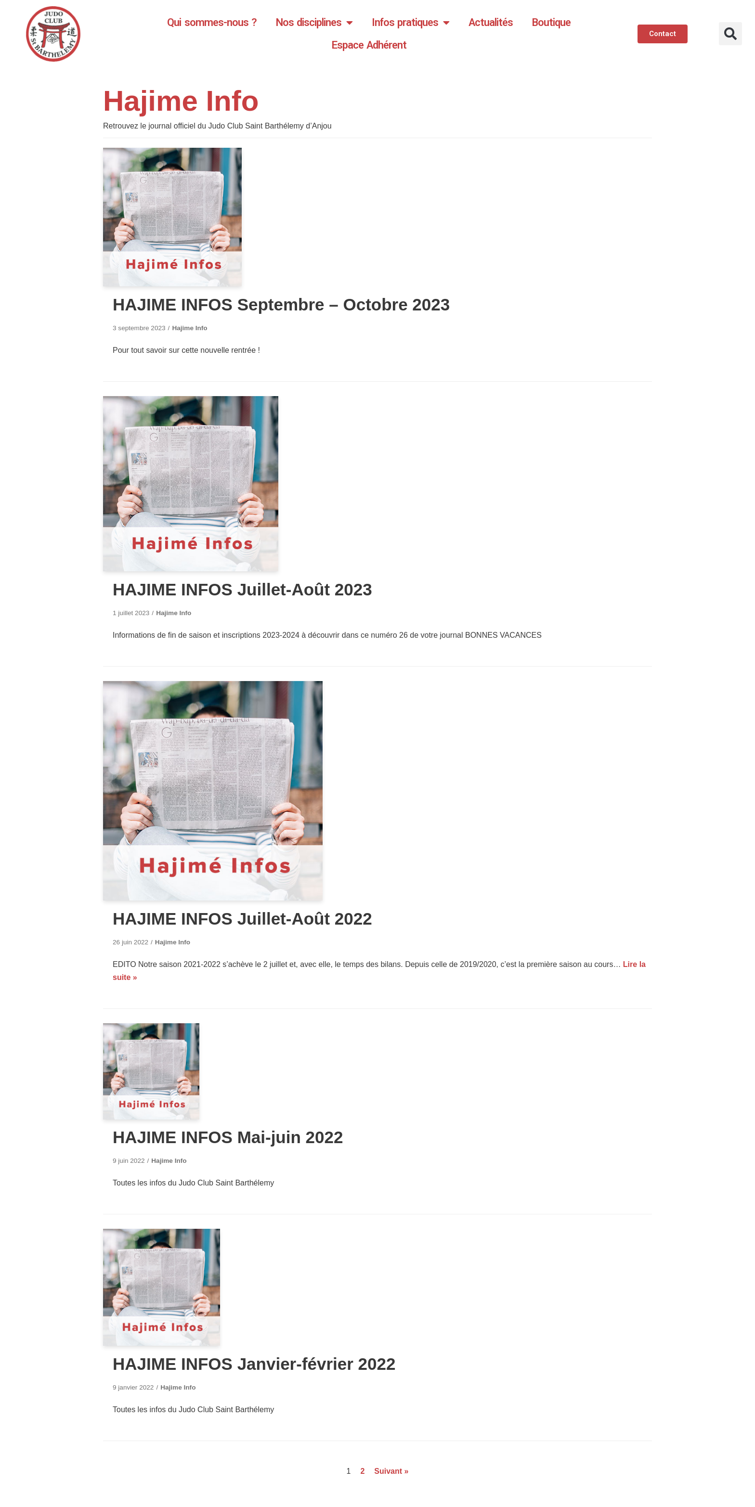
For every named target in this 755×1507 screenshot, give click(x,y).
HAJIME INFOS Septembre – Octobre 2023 (281, 304)
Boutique (551, 22)
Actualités (491, 22)
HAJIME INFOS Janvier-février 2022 (254, 1363)
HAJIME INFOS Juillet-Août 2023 (242, 589)
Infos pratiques (410, 23)
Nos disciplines (314, 23)
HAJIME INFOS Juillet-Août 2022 (242, 918)
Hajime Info (189, 328)
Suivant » (391, 1471)
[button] (730, 33)
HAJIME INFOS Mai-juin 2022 (228, 1137)
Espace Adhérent (369, 45)
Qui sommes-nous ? (211, 22)
